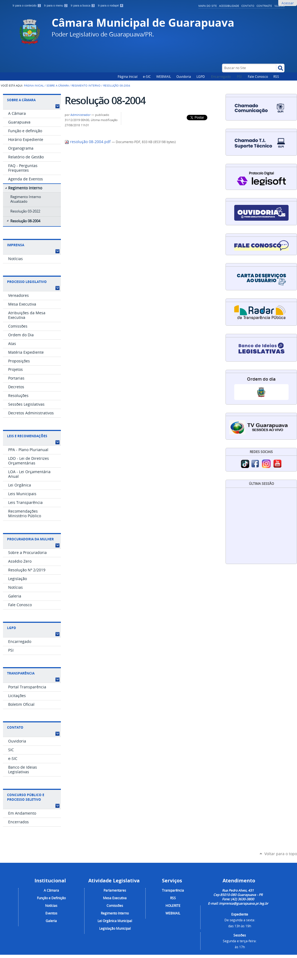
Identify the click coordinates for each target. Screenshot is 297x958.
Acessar (288, 3)
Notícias (51, 905)
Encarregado (221, 76)
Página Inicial (127, 76)
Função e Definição (51, 898)
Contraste (264, 6)
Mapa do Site (207, 6)
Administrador (80, 115)
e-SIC (147, 76)
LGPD (200, 76)
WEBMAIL (163, 76)
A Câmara (51, 890)
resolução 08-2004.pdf (88, 141)
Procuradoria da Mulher (30, 539)
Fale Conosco (258, 76)
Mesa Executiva (115, 898)
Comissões (115, 905)
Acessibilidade (229, 6)
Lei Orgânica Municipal (115, 921)
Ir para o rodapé (110, 5)
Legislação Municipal (115, 928)
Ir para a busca (83, 5)
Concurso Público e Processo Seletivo (25, 797)
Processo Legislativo (27, 281)
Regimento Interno (86, 85)
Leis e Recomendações (27, 436)
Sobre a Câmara (57, 85)
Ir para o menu (56, 5)
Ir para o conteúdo (27, 5)
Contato (247, 6)
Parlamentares (115, 890)
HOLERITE (172, 905)
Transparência (21, 673)
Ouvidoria (183, 76)
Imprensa (15, 245)
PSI (239, 76)
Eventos (51, 913)
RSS (276, 76)
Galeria (51, 921)
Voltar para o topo (280, 853)
